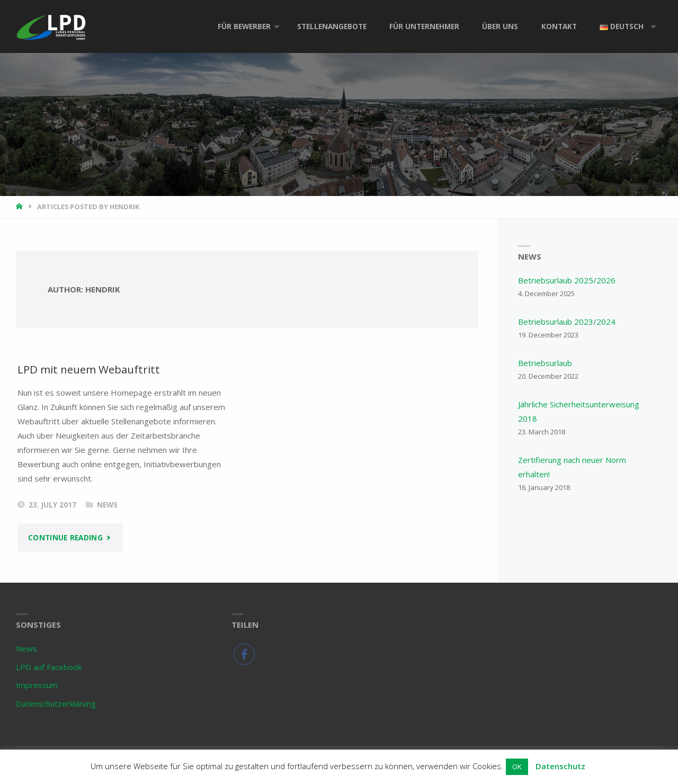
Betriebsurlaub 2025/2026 (566, 280)
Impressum (37, 685)
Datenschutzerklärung (56, 703)
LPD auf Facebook (49, 667)
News (107, 505)
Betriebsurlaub (545, 363)
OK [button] (517, 766)
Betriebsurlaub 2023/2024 (566, 321)
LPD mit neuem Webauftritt (88, 369)
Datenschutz (560, 766)
